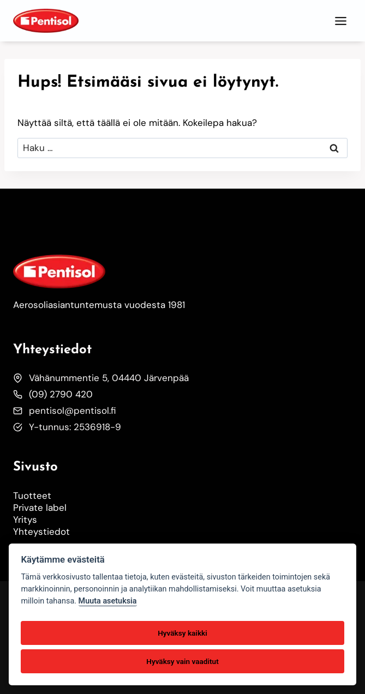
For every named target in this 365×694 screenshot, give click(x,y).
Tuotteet (32, 496)
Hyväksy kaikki (182, 633)
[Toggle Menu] (341, 21)
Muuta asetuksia (108, 601)
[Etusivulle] (59, 271)
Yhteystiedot (41, 532)
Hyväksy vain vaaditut (182, 661)
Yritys (25, 520)
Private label (40, 508)
